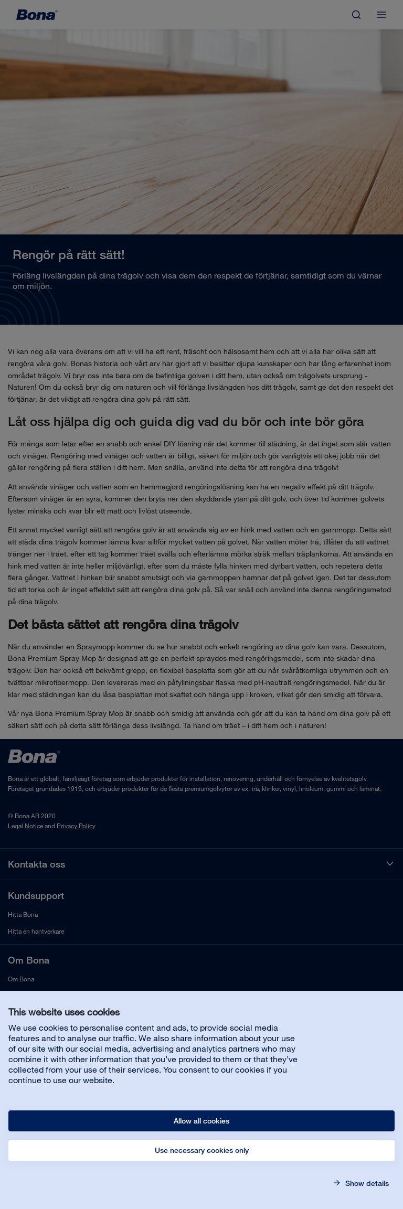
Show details (366, 1183)
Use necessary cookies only (202, 1150)
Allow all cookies (201, 1121)
